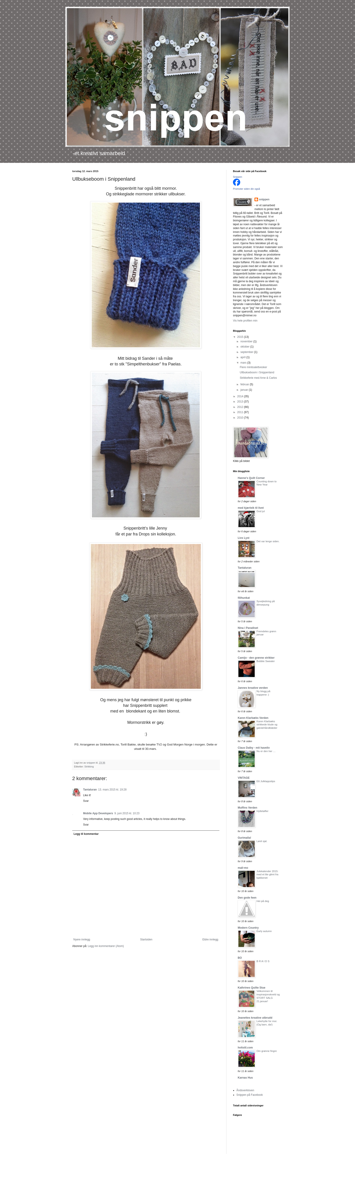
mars (243, 362)
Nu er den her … (266, 751)
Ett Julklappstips (266, 781)
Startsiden (146, 939)
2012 (240, 407)
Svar (86, 800)
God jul (261, 511)
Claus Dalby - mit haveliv (254, 747)
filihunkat (244, 597)
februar (245, 384)
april (243, 357)
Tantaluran (90, 789)
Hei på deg (263, 901)
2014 (240, 396)
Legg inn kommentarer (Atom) (106, 946)
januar (244, 389)
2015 (240, 336)
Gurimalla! (244, 837)
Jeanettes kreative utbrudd (255, 1017)
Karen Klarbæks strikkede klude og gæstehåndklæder (267, 724)
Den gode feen (247, 897)
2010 (240, 417)
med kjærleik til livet (251, 507)
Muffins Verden (247, 807)
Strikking (89, 766)
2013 (240, 401)
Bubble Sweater (266, 661)
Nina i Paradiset (248, 628)
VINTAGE (243, 777)
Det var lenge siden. (268, 541)
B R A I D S (263, 961)
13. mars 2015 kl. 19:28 (112, 789)
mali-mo (243, 867)
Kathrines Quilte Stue (251, 987)
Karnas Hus (245, 1077)
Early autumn (264, 931)
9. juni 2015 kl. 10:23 (126, 813)
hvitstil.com (245, 1047)
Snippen (237, 176)
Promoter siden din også (246, 188)
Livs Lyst (243, 538)
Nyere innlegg (81, 939)
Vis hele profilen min (245, 320)
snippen (264, 199)
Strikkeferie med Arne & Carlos (258, 377)
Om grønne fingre (267, 1051)
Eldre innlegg (210, 939)
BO (240, 957)
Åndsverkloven (245, 1090)
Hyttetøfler (263, 811)
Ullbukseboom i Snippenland (257, 372)
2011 (240, 412)
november (246, 341)
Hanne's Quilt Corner (251, 478)
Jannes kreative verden (253, 687)
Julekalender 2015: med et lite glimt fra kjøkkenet (267, 874)
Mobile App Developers (98, 813)
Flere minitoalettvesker (253, 367)
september (247, 352)
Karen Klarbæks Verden (253, 717)
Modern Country (248, 927)
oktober (245, 346)
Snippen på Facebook (249, 1094)
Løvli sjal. (262, 841)
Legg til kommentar (86, 833)
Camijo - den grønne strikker (256, 657)
